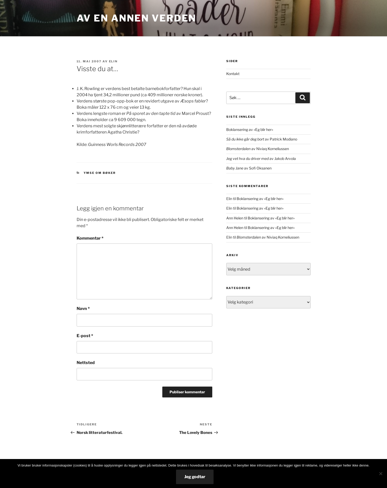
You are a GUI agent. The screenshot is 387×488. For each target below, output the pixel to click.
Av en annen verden (136, 18)
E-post (85, 335)
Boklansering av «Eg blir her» (249, 129)
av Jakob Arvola (261, 158)
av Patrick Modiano (261, 139)
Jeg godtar (194, 476)
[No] (380, 473)
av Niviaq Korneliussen (257, 148)
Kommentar (90, 238)
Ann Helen (234, 218)
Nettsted (86, 362)
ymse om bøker (100, 173)
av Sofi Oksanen (249, 168)
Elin (113, 61)
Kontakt (232, 73)
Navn (83, 308)
